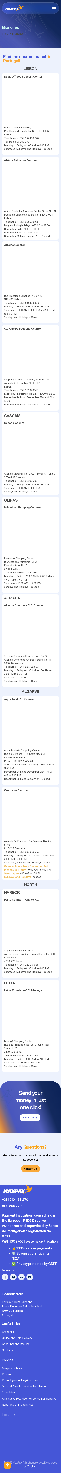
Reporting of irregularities (17, 1404)
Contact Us (30, 1169)
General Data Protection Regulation (24, 1386)
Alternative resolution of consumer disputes (29, 1398)
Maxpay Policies (12, 1368)
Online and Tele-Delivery (17, 1338)
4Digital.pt (32, 1466)
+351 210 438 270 (15, 1199)
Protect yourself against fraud (20, 1380)
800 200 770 (12, 1206)
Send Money (30, 1117)
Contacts (7, 1350)
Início (5, 33)
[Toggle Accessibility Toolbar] (7, 1465)
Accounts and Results (15, 1344)
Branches (8, 1331)
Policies (6, 1374)
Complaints (9, 1392)
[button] (54, 8)
